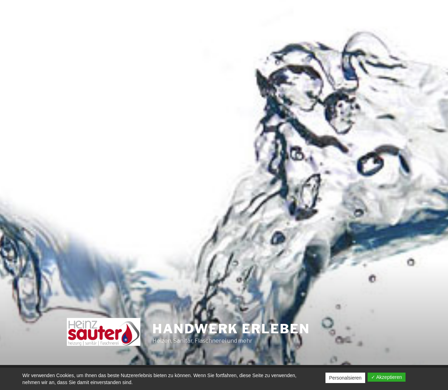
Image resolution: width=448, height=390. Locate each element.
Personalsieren (345, 378)
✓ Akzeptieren (386, 377)
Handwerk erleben (231, 328)
